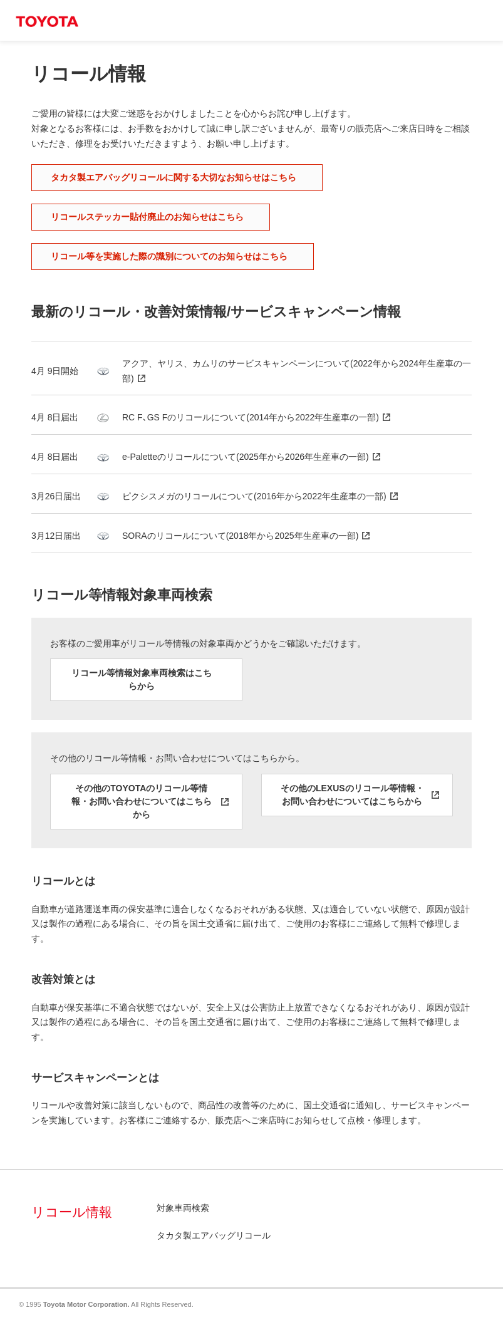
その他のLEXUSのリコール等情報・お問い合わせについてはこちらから (352, 794)
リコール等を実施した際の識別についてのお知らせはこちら (169, 256)
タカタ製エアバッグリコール (214, 1235)
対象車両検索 (183, 1208)
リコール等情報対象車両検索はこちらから (141, 679)
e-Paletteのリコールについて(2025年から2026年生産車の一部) (245, 457)
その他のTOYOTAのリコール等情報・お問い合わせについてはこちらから (141, 801)
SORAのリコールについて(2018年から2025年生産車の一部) (240, 536)
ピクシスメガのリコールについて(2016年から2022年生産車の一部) (254, 496)
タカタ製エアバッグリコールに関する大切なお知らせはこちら (173, 177)
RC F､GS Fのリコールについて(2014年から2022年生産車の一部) (250, 417)
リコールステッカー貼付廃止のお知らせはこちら (147, 217)
